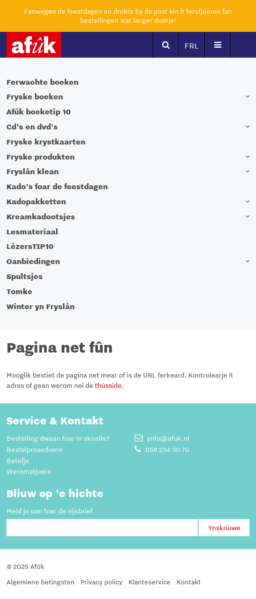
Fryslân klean (32, 171)
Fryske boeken (34, 96)
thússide (108, 385)
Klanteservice (149, 581)
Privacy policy (101, 581)
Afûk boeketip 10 (38, 112)
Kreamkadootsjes (40, 216)
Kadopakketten (36, 201)
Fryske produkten (40, 157)
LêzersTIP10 (29, 246)
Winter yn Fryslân (40, 306)
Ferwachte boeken (42, 82)
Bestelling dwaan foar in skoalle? (57, 438)
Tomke (19, 291)
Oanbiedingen (33, 261)
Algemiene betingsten (40, 581)
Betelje (17, 460)
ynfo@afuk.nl (161, 438)
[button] (247, 96)
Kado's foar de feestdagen (57, 186)
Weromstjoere (28, 471)
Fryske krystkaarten (45, 142)
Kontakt (189, 581)
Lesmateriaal (32, 232)
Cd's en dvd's (32, 127)
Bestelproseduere (34, 449)
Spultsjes (24, 276)
